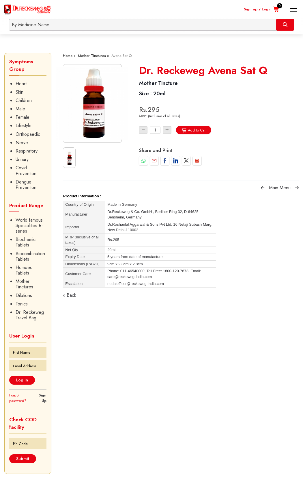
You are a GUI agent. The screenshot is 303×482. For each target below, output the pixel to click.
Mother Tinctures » (93, 55)
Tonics (22, 304)
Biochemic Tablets (25, 242)
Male (20, 109)
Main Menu (280, 187)
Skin (19, 92)
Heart (21, 83)
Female (22, 117)
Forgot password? (17, 397)
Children (24, 100)
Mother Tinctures (24, 284)
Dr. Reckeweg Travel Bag (30, 314)
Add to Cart (193, 130)
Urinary (22, 159)
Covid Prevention (26, 170)
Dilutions (24, 295)
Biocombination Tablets (30, 256)
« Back (69, 295)
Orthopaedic (28, 134)
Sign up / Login (258, 9)
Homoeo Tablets (24, 270)
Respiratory (27, 151)
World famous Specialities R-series (29, 225)
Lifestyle (23, 125)
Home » (69, 55)
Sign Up (42, 397)
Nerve (22, 142)
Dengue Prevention (26, 184)
